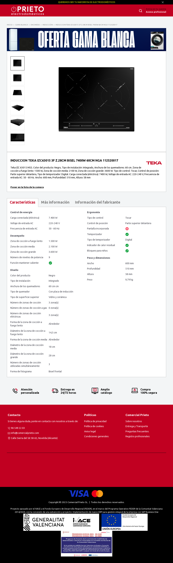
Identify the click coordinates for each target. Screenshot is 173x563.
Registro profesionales (138, 436)
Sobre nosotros (134, 421)
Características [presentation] (22, 202)
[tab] (22, 202)
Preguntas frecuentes (137, 431)
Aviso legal (90, 431)
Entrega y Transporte (137, 426)
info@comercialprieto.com (25, 433)
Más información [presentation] (55, 202)
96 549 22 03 (18, 428)
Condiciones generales (96, 436)
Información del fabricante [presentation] (97, 202)
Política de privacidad (95, 421)
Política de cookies (94, 426)
